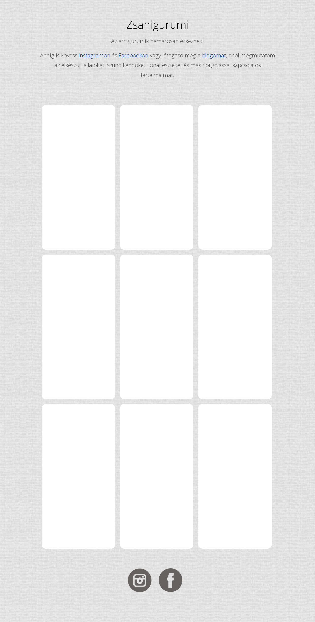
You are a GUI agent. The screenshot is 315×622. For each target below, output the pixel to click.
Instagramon (94, 55)
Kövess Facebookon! (173, 580)
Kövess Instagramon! (142, 580)
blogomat (214, 55)
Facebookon (133, 55)
